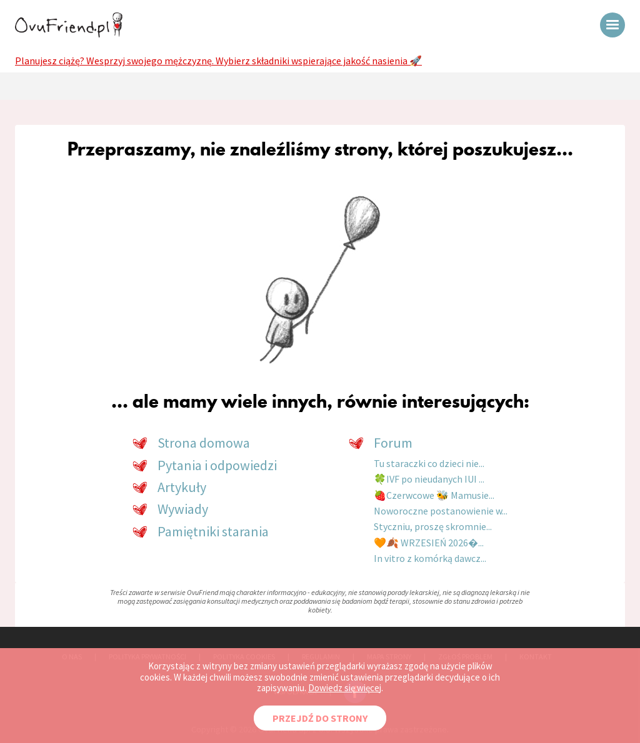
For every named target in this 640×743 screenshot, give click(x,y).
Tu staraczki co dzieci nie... (429, 463)
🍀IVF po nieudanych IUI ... (429, 479)
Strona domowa (204, 442)
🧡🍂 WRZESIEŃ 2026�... (429, 542)
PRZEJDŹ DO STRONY (320, 718)
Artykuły (182, 487)
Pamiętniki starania (213, 531)
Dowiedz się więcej (344, 688)
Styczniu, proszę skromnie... (433, 526)
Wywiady (183, 509)
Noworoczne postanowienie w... (441, 510)
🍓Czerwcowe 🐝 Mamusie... (434, 495)
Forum (393, 442)
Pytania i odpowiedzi (217, 465)
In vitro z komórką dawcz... (430, 558)
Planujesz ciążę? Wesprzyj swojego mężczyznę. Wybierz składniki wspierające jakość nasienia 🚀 (218, 60)
